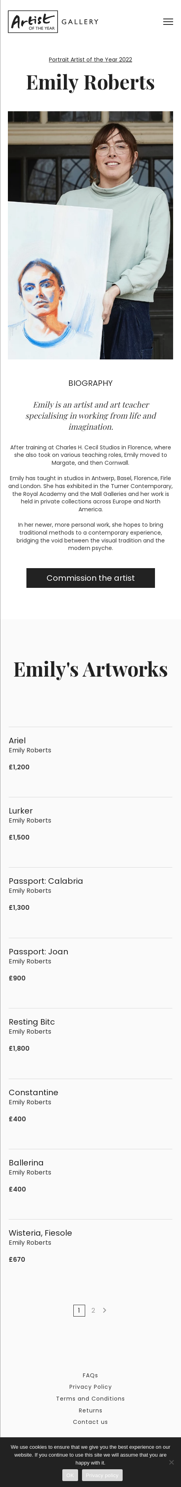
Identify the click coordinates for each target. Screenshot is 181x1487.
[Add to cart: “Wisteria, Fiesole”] (167, 1259)
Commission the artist (91, 578)
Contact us (90, 1422)
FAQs (90, 1375)
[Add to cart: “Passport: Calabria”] (167, 908)
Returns (91, 1410)
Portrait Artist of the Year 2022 (90, 60)
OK (70, 1475)
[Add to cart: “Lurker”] (167, 837)
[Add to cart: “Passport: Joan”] (167, 978)
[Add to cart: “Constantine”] (167, 1119)
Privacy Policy (90, 1387)
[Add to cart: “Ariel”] (167, 767)
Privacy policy (102, 1475)
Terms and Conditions (90, 1399)
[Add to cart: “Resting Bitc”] (167, 1048)
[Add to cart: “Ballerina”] (167, 1189)
